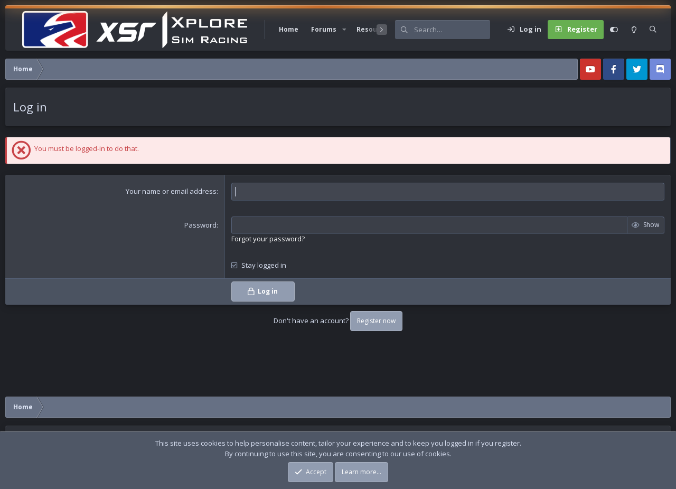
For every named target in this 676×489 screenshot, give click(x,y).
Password (200, 225)
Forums (323, 29)
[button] (344, 29)
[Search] (452, 29)
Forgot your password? (268, 238)
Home (288, 29)
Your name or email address (171, 191)
